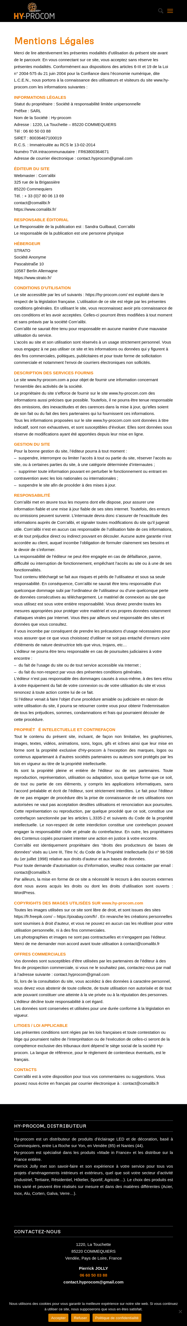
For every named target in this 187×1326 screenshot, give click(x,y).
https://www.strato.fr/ (32, 277)
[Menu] (170, 11)
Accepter (58, 1318)
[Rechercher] (158, 11)
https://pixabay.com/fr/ (77, 916)
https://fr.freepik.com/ (33, 916)
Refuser (80, 1318)
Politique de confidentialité (117, 1318)
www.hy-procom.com (46, 379)
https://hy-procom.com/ (106, 294)
